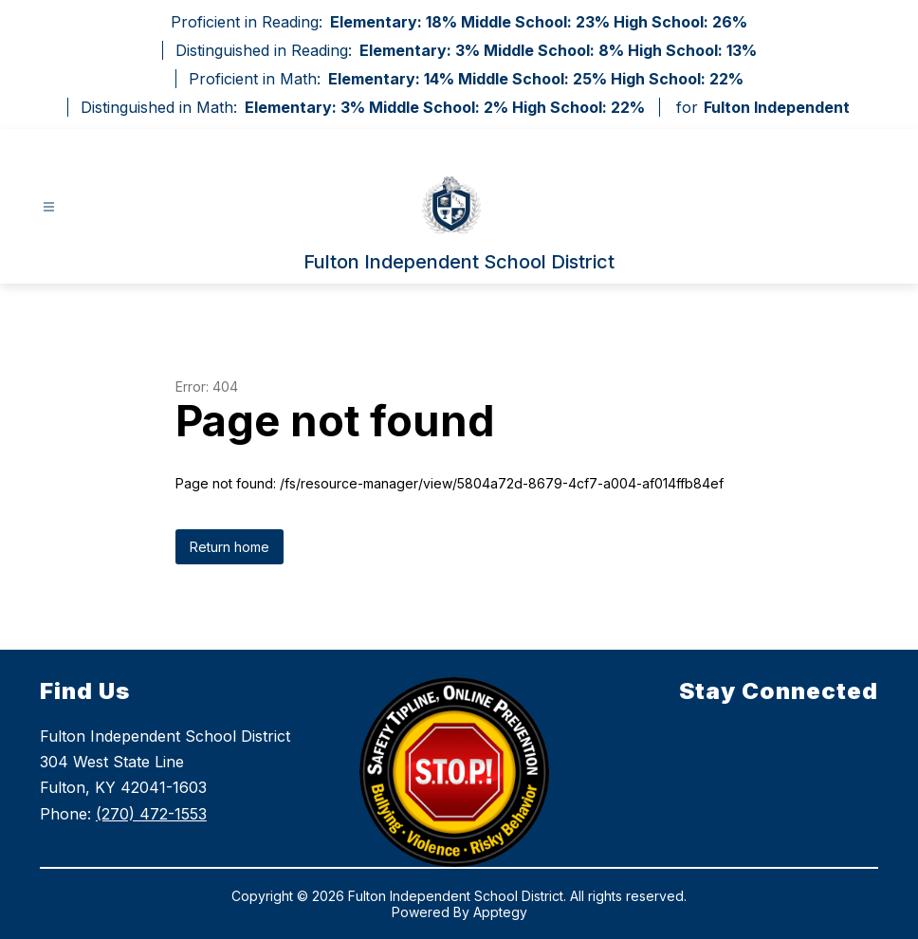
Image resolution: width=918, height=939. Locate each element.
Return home (229, 547)
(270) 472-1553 (151, 813)
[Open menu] (49, 207)
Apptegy (500, 912)
